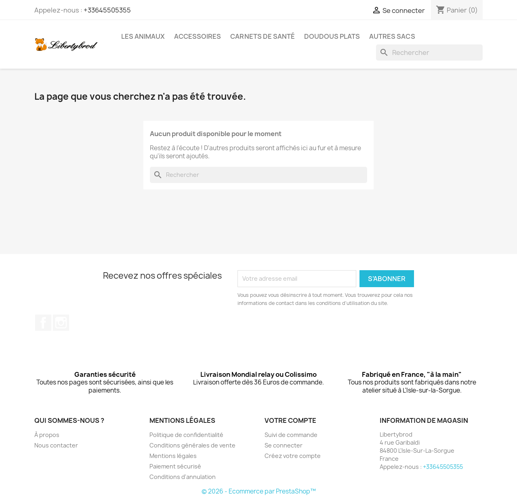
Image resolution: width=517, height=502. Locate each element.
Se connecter (284, 445)
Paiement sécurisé (175, 466)
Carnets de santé (262, 36)
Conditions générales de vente (192, 445)
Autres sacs (392, 36)
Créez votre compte (293, 456)
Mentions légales (173, 456)
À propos (46, 435)
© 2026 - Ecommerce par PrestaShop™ (259, 491)
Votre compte (290, 420)
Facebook (43, 323)
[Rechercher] (429, 52)
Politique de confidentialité (186, 435)
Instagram (61, 323)
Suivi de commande (291, 435)
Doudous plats (332, 36)
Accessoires (197, 36)
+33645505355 (107, 10)
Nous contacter (56, 445)
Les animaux (143, 36)
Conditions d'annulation (182, 477)
